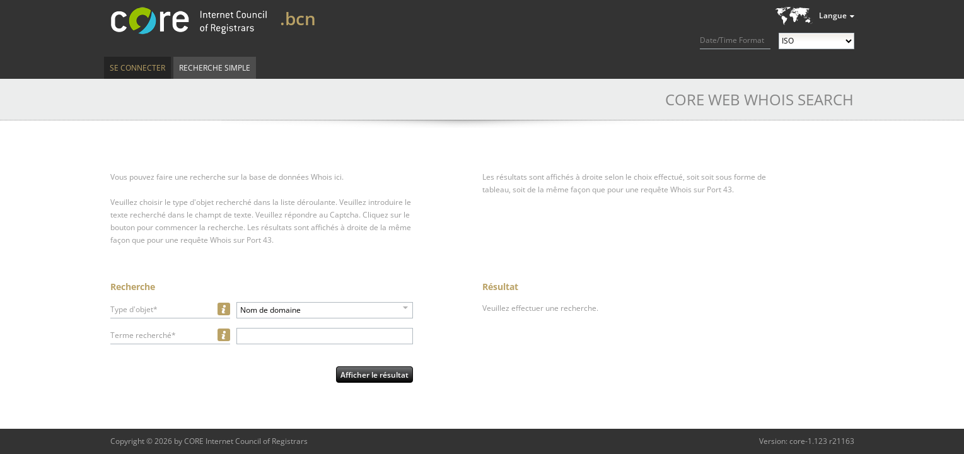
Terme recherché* (143, 335)
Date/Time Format (732, 40)
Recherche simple (214, 67)
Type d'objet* (134, 309)
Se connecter (137, 67)
